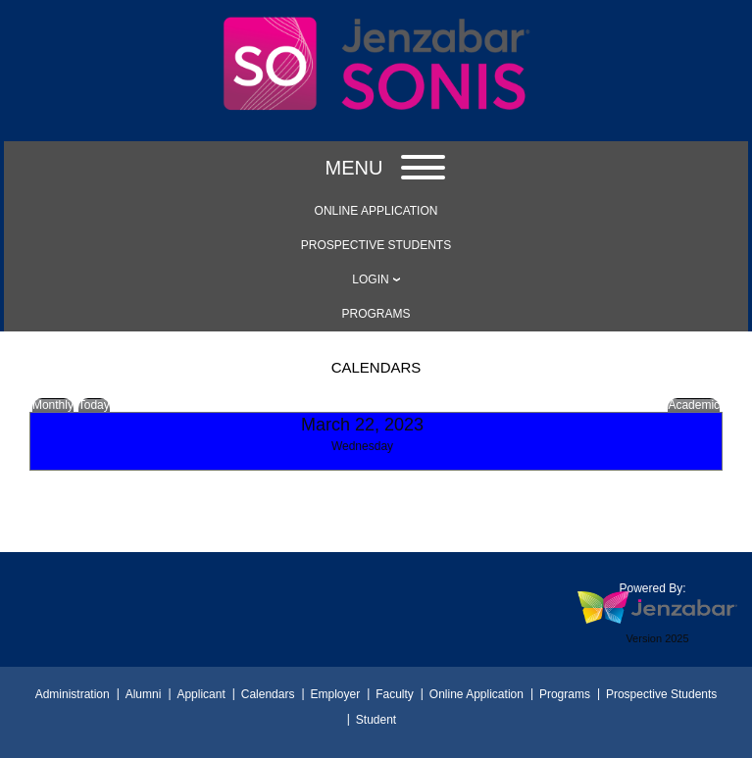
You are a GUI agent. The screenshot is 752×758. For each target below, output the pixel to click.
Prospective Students (661, 694)
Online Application (476, 694)
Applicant (200, 694)
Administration (72, 694)
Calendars (268, 694)
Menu (385, 167)
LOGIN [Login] (370, 279)
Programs (564, 694)
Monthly (53, 405)
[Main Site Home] (376, 27)
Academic (694, 405)
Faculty (395, 694)
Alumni (143, 694)
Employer (335, 694)
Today (94, 405)
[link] (376, 211)
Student (376, 720)
